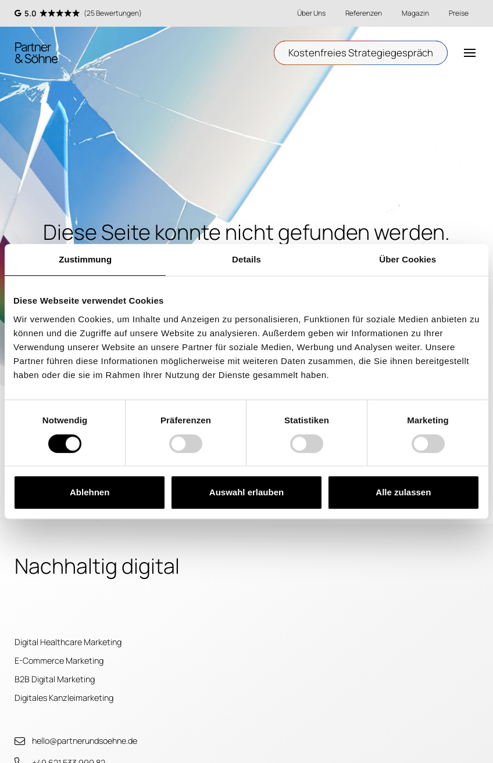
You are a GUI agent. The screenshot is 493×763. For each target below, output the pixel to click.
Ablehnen (89, 492)
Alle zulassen (403, 492)
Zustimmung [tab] (85, 259)
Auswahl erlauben (246, 492)
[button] (470, 53)
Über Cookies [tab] (407, 259)
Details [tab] (246, 259)
